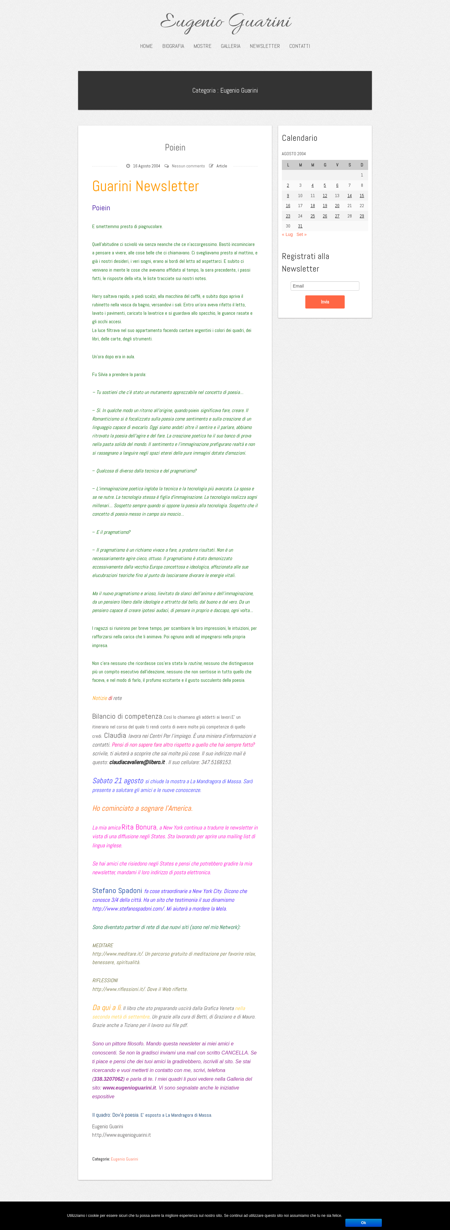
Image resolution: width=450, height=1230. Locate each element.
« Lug (287, 234)
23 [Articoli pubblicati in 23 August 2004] (288, 216)
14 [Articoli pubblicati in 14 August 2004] (350, 195)
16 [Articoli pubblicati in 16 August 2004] (288, 205)
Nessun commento (188, 166)
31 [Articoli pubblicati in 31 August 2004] (300, 226)
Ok (363, 1223)
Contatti (299, 46)
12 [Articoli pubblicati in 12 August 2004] (325, 195)
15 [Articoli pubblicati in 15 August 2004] (362, 195)
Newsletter (265, 46)
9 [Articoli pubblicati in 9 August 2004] (288, 195)
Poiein (175, 146)
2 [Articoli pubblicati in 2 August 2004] (288, 185)
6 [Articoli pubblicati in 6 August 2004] (337, 185)
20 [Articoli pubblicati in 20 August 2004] (337, 205)
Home (146, 46)
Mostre (202, 46)
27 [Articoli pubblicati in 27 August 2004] (337, 216)
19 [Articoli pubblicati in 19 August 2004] (325, 205)
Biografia (173, 46)
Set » (302, 234)
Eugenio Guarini (225, 22)
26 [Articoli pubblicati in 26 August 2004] (325, 216)
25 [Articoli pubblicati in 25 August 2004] (313, 216)
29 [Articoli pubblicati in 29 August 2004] (362, 216)
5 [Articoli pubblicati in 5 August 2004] (325, 185)
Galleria (230, 46)
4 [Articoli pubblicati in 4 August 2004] (313, 185)
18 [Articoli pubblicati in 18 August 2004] (313, 205)
